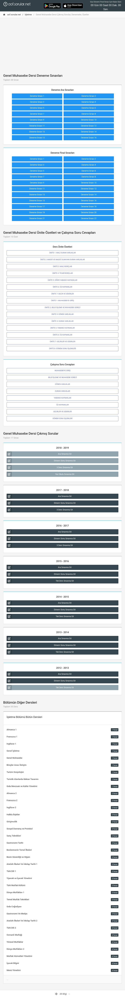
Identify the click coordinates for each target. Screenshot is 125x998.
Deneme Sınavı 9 (37, 120)
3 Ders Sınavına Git (40, 467)
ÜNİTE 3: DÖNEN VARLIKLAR (62, 314)
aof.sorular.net (12, 14)
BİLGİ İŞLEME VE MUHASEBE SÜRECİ (62, 377)
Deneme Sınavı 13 (37, 132)
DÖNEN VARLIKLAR (62, 384)
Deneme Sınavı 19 (37, 212)
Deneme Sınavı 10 (89, 120)
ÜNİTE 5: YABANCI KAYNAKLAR (62, 328)
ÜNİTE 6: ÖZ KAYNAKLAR (62, 287)
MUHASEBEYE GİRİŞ (62, 371)
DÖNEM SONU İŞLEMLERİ (62, 418)
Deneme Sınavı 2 (89, 96)
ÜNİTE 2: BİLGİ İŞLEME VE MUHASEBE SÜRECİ (62, 307)
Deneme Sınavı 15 (37, 138)
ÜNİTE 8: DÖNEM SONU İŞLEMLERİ (62, 348)
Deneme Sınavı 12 (89, 126)
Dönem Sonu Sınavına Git (41, 460)
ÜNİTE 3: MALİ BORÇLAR (62, 266)
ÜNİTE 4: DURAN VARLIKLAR (62, 321)
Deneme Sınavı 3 (37, 102)
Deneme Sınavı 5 (37, 108)
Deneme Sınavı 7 (37, 114)
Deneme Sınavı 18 (89, 206)
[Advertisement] (62, 43)
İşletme (28, 14)
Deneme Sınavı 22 (89, 218)
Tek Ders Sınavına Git (40, 580)
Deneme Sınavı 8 (89, 114)
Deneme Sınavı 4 (89, 102)
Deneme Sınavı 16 (89, 138)
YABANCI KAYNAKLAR (62, 398)
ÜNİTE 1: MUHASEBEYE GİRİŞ (62, 301)
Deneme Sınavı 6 (89, 108)
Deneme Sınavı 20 (89, 212)
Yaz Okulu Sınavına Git (40, 474)
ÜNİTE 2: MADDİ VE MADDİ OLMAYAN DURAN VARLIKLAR (62, 260)
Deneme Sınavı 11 (37, 126)
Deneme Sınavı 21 (37, 218)
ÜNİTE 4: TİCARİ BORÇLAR (62, 273)
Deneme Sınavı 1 (37, 96)
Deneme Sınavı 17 (37, 206)
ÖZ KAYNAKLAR (62, 405)
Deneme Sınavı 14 (89, 132)
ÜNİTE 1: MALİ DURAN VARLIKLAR (62, 253)
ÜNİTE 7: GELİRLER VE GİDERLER (62, 342)
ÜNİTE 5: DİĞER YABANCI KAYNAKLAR (62, 280)
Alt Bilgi (61, 994)
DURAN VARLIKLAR (62, 391)
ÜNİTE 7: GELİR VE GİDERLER (62, 294)
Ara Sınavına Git (39, 454)
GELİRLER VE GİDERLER (62, 412)
